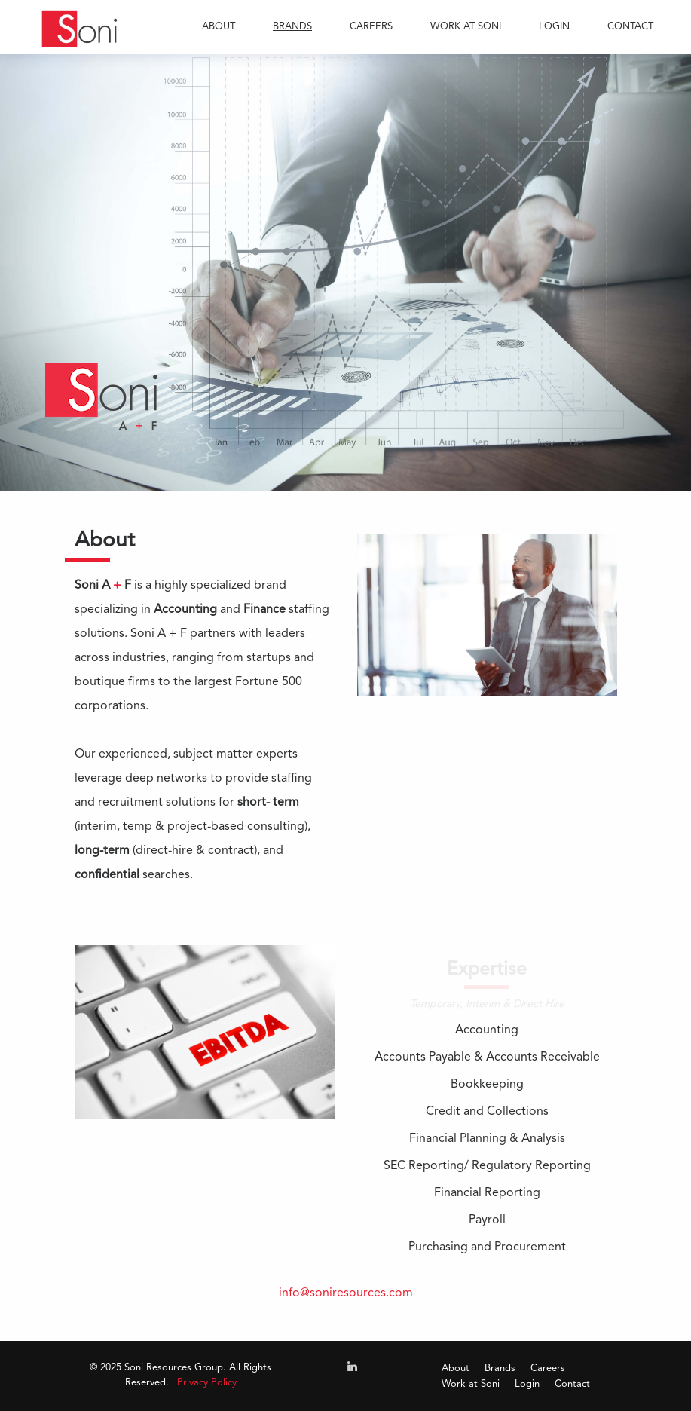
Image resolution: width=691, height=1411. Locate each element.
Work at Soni (471, 1384)
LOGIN (554, 27)
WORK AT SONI (465, 27)
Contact (572, 1384)
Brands (500, 1368)
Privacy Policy (207, 1383)
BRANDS (292, 27)
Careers (547, 1368)
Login (527, 1384)
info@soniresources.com (346, 1293)
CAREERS (371, 27)
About (455, 1368)
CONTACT (630, 27)
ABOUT (218, 27)
